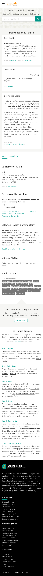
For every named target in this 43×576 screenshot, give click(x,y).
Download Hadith (8, 538)
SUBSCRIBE (21, 320)
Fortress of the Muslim (14, 194)
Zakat (31, 283)
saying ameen (7, 291)
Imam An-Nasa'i (19, 389)
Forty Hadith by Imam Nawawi (23, 394)
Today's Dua (9, 69)
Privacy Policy (7, 557)
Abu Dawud (35, 389)
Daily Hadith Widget (9, 535)
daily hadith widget (20, 436)
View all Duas (8, 87)
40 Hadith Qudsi (8, 507)
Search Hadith (7, 559)
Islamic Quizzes (8, 528)
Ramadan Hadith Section (11, 514)
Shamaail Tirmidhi (8, 502)
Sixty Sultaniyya (8, 512)
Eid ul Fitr (37, 286)
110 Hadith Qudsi (8, 509)
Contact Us (6, 554)
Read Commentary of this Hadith (14, 249)
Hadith (4, 572)
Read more (13, 60)
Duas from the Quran (10, 540)
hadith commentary (31, 424)
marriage (5, 283)
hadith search (29, 404)
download (17, 342)
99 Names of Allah (12, 167)
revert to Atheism (18, 281)
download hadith (10, 434)
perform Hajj (15, 286)
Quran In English (8, 566)
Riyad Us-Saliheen (13, 396)
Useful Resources (9, 562)
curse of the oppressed (19, 291)
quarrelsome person (8, 293)
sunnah (12, 283)
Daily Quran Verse (12, 96)
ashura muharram (22, 283)
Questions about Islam (10, 519)
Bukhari (5, 374)
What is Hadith (7, 531)
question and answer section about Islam (19, 451)
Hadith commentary (9, 533)
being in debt (20, 293)
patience (35, 281)
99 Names (12, 186)
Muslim (13, 374)
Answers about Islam (17, 456)
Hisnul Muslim (7, 431)
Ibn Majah (19, 391)
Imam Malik (6, 391)
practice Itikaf (25, 288)
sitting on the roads (34, 291)
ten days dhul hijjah (26, 286)
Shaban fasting (35, 288)
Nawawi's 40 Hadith (9, 504)
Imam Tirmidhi (7, 389)
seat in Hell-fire (7, 281)
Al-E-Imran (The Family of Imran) (14, 144)
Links (4, 564)
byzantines (28, 281)
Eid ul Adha (6, 286)
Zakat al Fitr (6, 288)
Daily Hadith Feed (8, 545)
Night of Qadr (15, 288)
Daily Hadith (9, 38)
